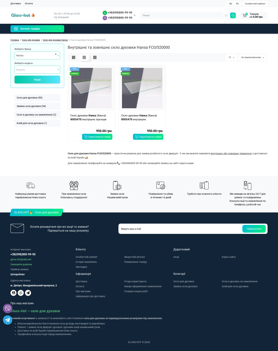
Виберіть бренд (23, 49)
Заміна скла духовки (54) (31, 106)
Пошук (37, 79)
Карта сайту (229, 256)
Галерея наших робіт (136, 291)
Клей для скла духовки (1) (32, 123)
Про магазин (83, 291)
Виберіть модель (24, 63)
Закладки (81, 266)
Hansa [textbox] (19, 55)
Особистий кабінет (255, 3)
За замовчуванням (252, 57)
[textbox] (37, 69)
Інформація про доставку (90, 296)
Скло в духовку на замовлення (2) (36, 114)
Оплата (29, 3)
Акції (176, 256)
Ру (237, 3)
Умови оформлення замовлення (143, 286)
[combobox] (37, 55)
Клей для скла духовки (235, 286)
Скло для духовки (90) (30, 97)
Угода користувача (135, 281)
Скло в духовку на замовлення (240, 281)
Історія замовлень (86, 261)
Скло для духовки (183, 281)
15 (231, 57)
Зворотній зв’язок (134, 256)
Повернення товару (135, 261)
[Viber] (7, 308)
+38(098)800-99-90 (117, 12)
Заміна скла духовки (185, 286)
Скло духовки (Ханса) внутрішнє (139, 117)
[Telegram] (7, 320)
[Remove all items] (55, 54)
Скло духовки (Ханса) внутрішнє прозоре (88, 117)
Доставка (15, 3)
